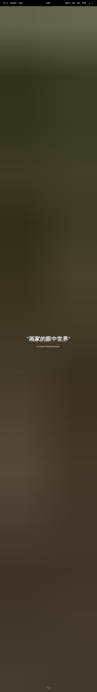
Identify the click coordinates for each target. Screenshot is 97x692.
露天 (74, 3)
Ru (89, 3)
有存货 (21, 3)
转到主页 (5, 3)
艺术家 (84, 3)
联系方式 (67, 3)
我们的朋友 (13, 3)
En (92, 3)
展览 (78, 3)
